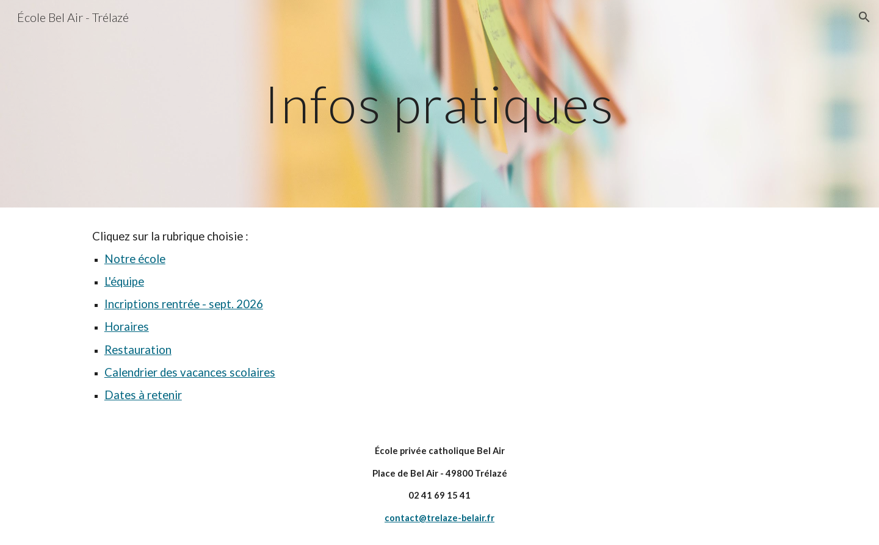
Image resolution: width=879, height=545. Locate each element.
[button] (864, 17)
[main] (439, 103)
